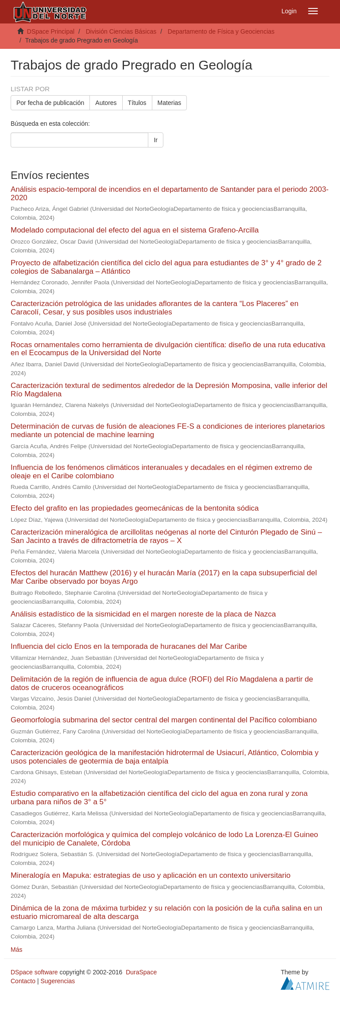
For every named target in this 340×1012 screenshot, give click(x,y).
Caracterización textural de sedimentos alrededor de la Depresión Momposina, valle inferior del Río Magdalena (169, 389)
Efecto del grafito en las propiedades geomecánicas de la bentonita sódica (135, 508)
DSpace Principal (50, 31)
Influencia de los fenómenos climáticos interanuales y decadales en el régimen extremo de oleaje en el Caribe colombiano (161, 471)
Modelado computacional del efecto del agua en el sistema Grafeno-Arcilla (135, 230)
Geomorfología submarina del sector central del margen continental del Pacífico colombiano (164, 720)
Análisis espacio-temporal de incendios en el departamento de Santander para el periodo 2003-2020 (169, 193)
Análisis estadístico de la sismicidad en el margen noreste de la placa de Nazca (143, 614)
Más (16, 949)
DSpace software (34, 972)
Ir (156, 139)
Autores (105, 102)
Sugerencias (57, 981)
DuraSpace (141, 972)
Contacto (23, 981)
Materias (170, 102)
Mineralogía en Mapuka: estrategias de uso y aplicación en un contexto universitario (150, 875)
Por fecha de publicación (50, 102)
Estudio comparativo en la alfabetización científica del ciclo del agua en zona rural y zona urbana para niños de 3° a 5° (159, 797)
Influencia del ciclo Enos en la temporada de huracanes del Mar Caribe (129, 646)
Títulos (137, 102)
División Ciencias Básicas (121, 31)
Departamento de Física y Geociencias (221, 31)
